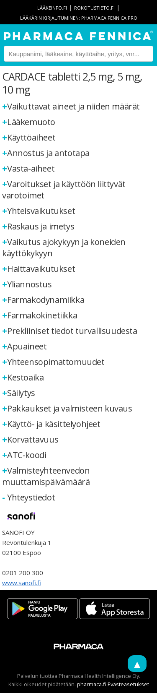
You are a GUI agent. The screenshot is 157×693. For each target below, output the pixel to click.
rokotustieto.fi (94, 8)
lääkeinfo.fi (52, 8)
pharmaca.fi (91, 684)
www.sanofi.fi (21, 582)
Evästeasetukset (128, 684)
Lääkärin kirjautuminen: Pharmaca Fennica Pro (78, 18)
